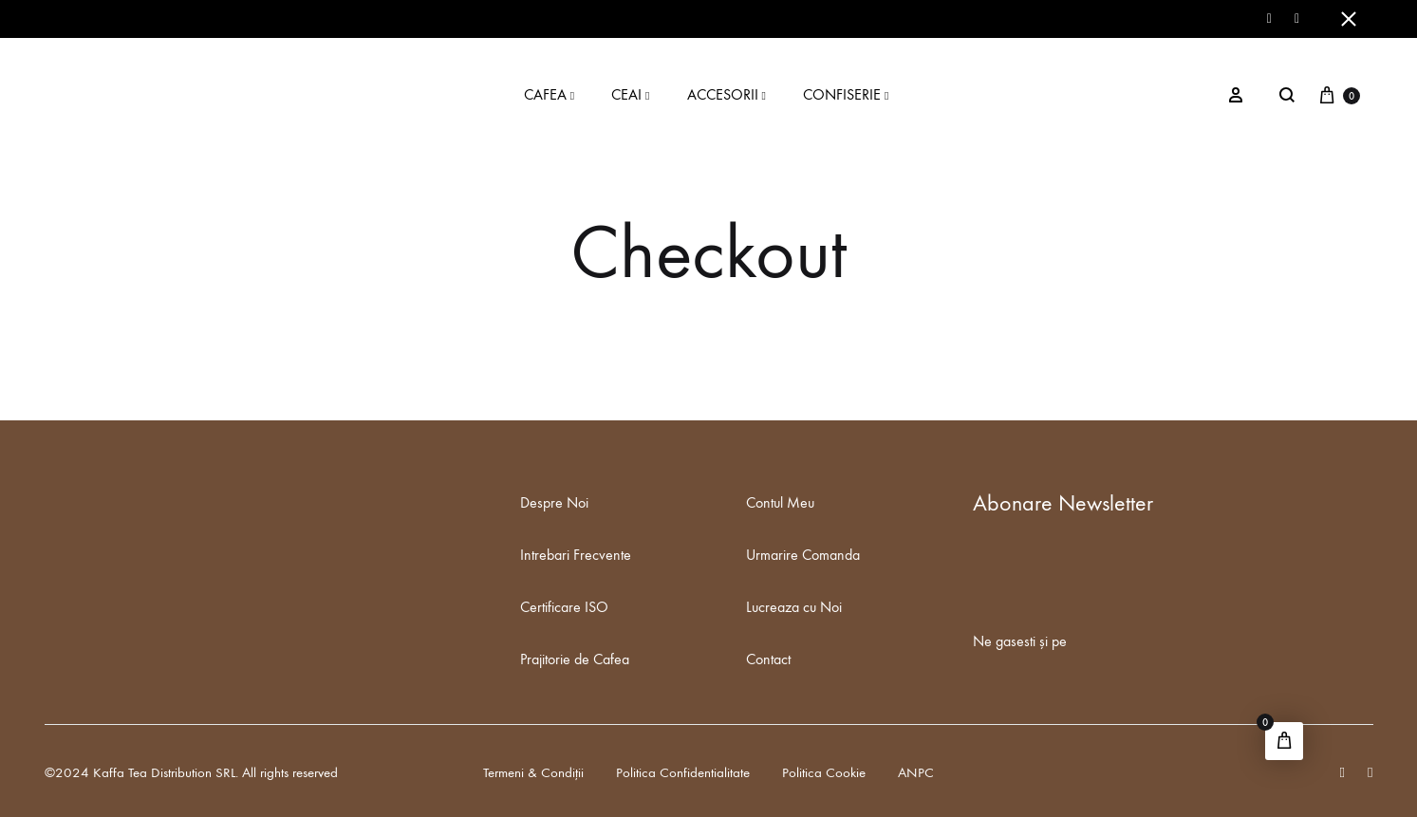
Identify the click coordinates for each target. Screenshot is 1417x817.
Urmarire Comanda (803, 555)
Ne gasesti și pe (1020, 641)
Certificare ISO (564, 607)
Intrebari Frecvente (575, 555)
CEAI (632, 94)
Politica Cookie (824, 772)
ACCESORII (729, 94)
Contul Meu (780, 502)
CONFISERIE (848, 94)
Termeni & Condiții (533, 772)
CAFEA (551, 94)
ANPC (916, 772)
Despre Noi (554, 502)
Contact (768, 659)
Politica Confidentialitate (683, 772)
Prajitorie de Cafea (574, 659)
